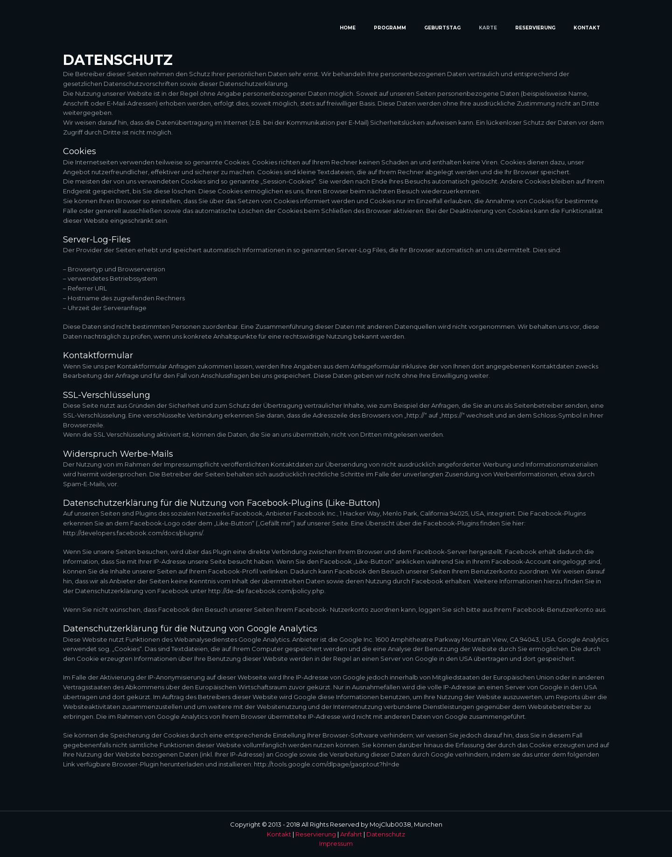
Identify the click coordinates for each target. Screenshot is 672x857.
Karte (488, 28)
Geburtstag (442, 28)
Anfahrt (351, 834)
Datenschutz (385, 834)
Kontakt (587, 28)
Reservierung (535, 28)
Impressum (336, 843)
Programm (390, 28)
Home (348, 28)
